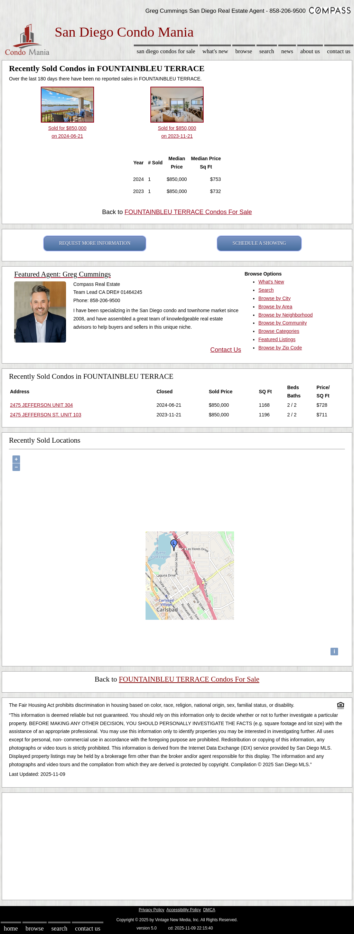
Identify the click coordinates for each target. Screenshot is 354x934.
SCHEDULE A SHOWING (259, 243)
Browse (243, 51)
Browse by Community (282, 323)
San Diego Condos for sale (166, 51)
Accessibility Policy (183, 909)
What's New (215, 51)
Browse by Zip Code (280, 347)
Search (266, 51)
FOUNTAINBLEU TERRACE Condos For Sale (188, 212)
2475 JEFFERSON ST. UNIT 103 (45, 414)
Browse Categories (278, 331)
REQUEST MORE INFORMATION (95, 243)
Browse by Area (275, 306)
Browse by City (274, 298)
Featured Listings (276, 339)
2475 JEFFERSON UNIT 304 (41, 405)
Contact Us (339, 51)
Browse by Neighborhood (285, 315)
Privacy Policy (151, 909)
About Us (310, 51)
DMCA (209, 909)
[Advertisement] (177, 844)
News (287, 51)
